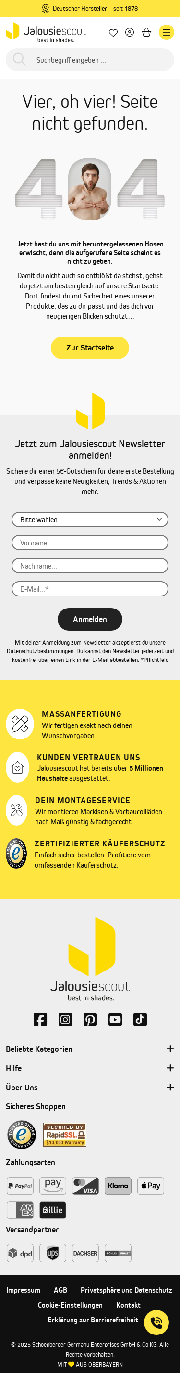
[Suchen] (19, 60)
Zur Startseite (90, 347)
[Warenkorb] (146, 32)
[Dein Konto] (129, 32)
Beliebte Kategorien (90, 1049)
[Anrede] (90, 519)
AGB (60, 1290)
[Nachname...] (90, 565)
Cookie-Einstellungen (70, 1304)
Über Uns (90, 1088)
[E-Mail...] (90, 588)
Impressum (23, 1290)
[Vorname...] (90, 542)
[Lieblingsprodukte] (113, 32)
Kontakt (128, 1304)
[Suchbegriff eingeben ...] (90, 59)
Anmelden (90, 619)
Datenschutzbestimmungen (40, 651)
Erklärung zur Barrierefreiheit (93, 1319)
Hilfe (90, 1069)
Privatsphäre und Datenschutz (126, 1290)
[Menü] (166, 32)
